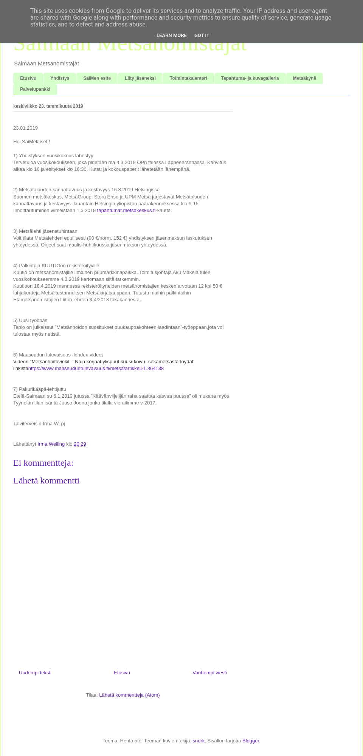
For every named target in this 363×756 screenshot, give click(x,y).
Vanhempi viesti (209, 672)
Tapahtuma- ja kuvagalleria (250, 78)
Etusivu (28, 78)
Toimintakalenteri (188, 78)
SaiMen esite (97, 78)
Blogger (250, 741)
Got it (201, 35)
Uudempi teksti (35, 672)
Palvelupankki (35, 89)
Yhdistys (59, 78)
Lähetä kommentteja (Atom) (129, 695)
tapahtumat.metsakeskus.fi (126, 210)
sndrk (198, 741)
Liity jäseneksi (140, 78)
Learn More (172, 35)
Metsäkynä (304, 78)
